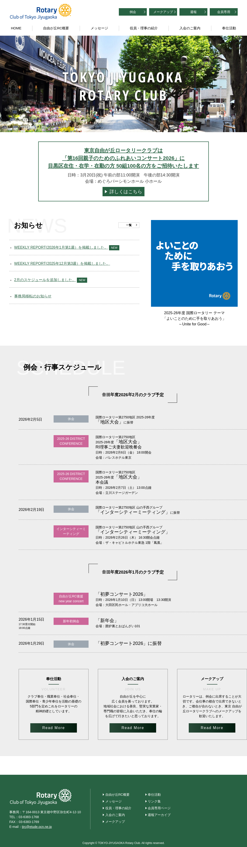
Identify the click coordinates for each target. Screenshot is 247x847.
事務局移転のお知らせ (32, 296)
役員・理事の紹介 (144, 28)
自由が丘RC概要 (56, 28)
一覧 (129, 225)
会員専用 (223, 12)
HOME (16, 28)
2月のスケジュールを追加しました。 (45, 280)
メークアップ (163, 12)
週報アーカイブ (159, 815)
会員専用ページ (159, 808)
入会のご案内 (189, 28)
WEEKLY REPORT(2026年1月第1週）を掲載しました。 (61, 247)
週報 (193, 12)
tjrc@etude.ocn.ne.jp (37, 827)
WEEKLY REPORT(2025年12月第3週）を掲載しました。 (62, 263)
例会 (133, 12)
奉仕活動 (229, 28)
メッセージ (99, 28)
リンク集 (154, 801)
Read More (53, 728)
